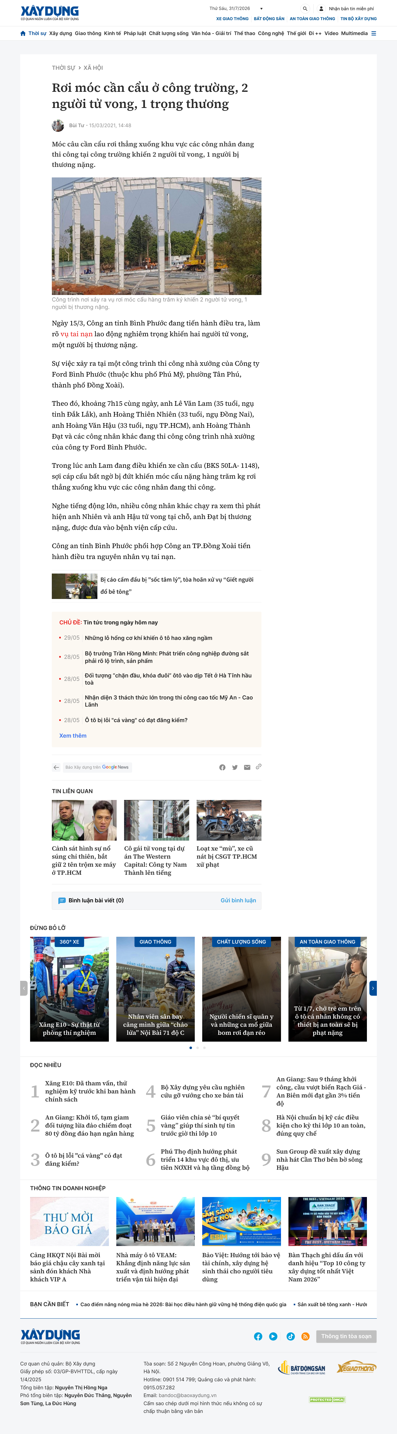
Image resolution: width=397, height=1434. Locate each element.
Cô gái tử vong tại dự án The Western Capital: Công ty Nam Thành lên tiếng (155, 860)
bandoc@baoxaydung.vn (188, 1395)
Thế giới (296, 33)
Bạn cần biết (49, 1304)
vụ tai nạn (76, 334)
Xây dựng (60, 33)
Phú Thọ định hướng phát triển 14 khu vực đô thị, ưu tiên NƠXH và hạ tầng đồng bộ (205, 1159)
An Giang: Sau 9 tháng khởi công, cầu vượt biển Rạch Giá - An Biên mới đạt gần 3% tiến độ (321, 1091)
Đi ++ (315, 33)
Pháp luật (135, 33)
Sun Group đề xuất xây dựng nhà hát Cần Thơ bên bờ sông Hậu (319, 1159)
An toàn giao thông (312, 18)
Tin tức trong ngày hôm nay (120, 622)
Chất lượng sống (169, 33)
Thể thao (244, 33)
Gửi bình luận (238, 900)
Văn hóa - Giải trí (211, 33)
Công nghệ (271, 33)
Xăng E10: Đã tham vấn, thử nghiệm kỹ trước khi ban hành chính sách (90, 1091)
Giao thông (88, 33)
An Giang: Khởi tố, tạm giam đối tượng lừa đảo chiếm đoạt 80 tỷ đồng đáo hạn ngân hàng (89, 1125)
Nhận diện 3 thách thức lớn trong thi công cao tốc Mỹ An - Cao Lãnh (169, 701)
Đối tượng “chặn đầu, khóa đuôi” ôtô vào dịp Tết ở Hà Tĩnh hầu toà (168, 679)
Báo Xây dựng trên (97, 767)
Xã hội (93, 68)
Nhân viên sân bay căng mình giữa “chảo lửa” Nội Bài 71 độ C (155, 1024)
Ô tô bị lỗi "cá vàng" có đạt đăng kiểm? (136, 720)
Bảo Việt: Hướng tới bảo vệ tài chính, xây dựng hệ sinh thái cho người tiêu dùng (241, 1267)
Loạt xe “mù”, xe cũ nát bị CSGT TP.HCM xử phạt (227, 856)
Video (331, 33)
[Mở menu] (374, 33)
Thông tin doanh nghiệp (68, 1188)
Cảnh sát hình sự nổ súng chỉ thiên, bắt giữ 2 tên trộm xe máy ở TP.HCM (84, 860)
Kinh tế (112, 33)
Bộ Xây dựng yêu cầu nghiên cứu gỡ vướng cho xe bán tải (203, 1091)
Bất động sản (269, 18)
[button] (191, 1048)
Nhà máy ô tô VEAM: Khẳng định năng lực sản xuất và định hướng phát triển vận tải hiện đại (153, 1267)
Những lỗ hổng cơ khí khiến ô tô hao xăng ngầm (148, 638)
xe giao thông (232, 18)
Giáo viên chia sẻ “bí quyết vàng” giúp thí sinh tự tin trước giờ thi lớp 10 (200, 1125)
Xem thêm (73, 736)
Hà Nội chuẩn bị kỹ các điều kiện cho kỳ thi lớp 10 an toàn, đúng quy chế (321, 1125)
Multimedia (354, 33)
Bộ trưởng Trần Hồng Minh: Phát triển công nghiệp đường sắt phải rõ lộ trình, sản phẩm (167, 657)
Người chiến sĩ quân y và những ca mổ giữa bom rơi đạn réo (241, 1024)
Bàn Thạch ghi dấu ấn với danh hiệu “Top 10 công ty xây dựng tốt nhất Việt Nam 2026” (327, 1267)
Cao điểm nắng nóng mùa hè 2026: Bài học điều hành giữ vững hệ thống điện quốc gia (183, 1304)
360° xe (69, 942)
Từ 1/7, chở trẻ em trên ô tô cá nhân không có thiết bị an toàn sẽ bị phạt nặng (327, 1020)
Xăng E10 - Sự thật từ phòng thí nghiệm (69, 1029)
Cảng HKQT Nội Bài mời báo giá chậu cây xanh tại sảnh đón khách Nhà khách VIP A (67, 1267)
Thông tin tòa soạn (346, 1336)
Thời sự (38, 33)
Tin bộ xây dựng (359, 18)
